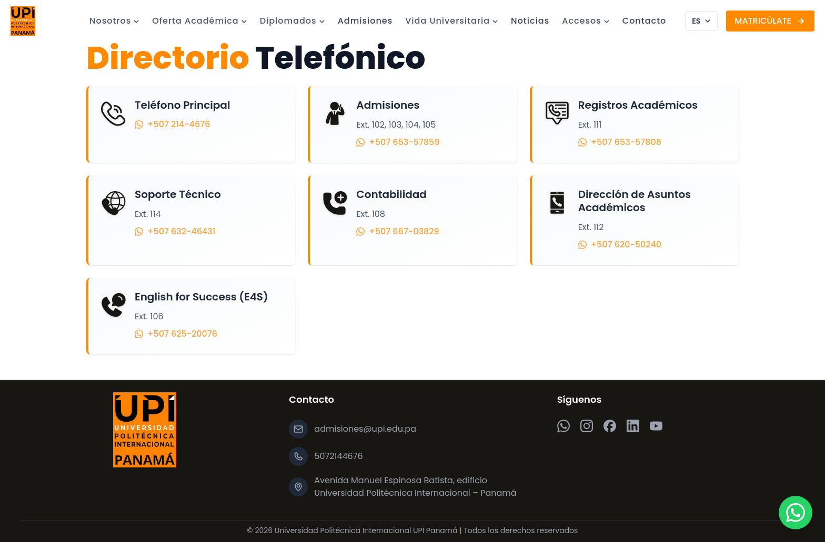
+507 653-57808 (619, 142)
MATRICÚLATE (770, 21)
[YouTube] (656, 426)
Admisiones (365, 21)
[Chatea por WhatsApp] (795, 512)
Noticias (530, 21)
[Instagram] (586, 426)
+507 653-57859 (397, 142)
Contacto (644, 21)
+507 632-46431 (175, 232)
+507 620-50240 (619, 244)
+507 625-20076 (176, 334)
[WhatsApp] (563, 426)
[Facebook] (609, 426)
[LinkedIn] (633, 426)
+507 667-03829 (397, 233)
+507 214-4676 (172, 124)
